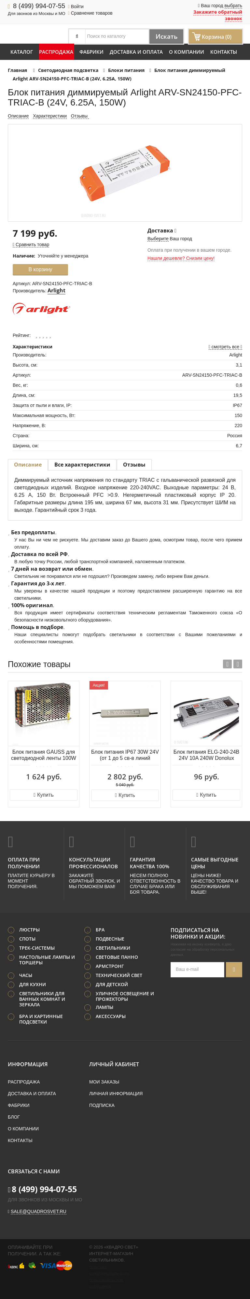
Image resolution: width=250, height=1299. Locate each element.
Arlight (56, 290)
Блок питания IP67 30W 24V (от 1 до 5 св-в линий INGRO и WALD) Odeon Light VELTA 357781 (125, 755)
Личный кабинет (114, 1064)
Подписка (102, 1105)
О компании (186, 52)
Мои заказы (104, 1081)
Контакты (223, 52)
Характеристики (50, 116)
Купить (43, 795)
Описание (18, 116)
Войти (76, 6)
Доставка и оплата (136, 52)
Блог (14, 1116)
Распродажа (56, 52)
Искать (165, 36)
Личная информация (116, 1093)
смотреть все (225, 346)
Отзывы (80, 116)
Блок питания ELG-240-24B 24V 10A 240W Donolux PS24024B (207, 755)
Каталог (21, 52)
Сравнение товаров (90, 13)
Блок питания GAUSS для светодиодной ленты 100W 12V (43, 755)
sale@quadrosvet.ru (38, 1211)
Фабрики (91, 52)
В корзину (40, 269)
